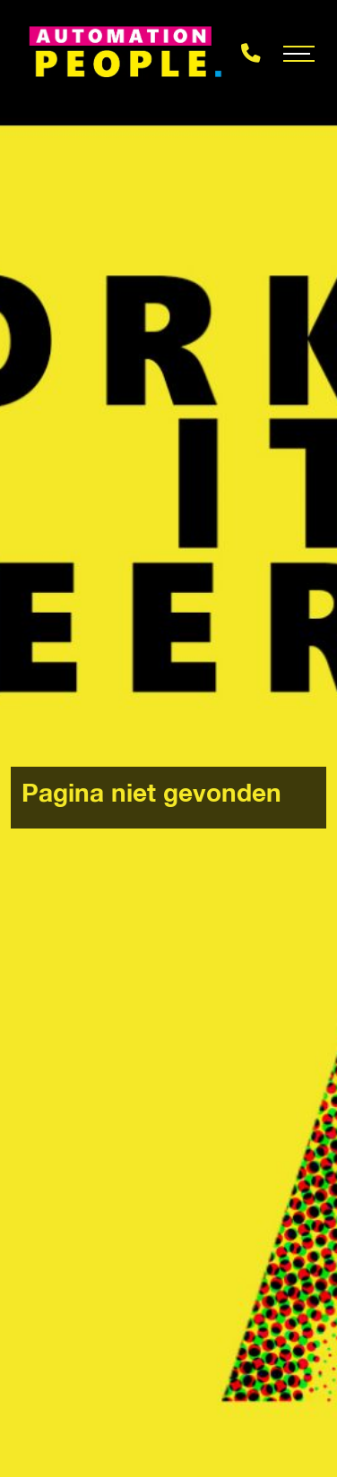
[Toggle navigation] (299, 54)
